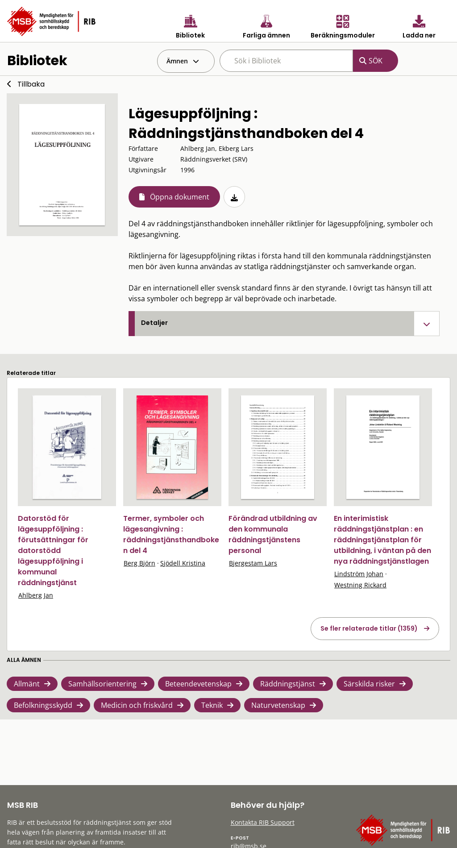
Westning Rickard (360, 585)
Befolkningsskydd (43, 705)
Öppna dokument (179, 197)
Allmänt (27, 684)
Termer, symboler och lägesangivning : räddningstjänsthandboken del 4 (171, 534)
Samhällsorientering (102, 684)
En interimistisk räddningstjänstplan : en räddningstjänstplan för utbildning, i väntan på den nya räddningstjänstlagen (382, 539)
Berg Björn (139, 563)
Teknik (212, 705)
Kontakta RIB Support (263, 822)
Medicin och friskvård (137, 705)
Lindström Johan (358, 573)
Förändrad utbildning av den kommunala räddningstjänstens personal (272, 534)
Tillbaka (31, 84)
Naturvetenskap (278, 705)
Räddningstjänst (287, 684)
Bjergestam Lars (253, 563)
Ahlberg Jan (35, 595)
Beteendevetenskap (198, 684)
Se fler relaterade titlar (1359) (369, 628)
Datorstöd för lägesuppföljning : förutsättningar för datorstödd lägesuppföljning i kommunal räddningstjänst (53, 550)
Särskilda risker (369, 684)
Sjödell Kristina (182, 563)
